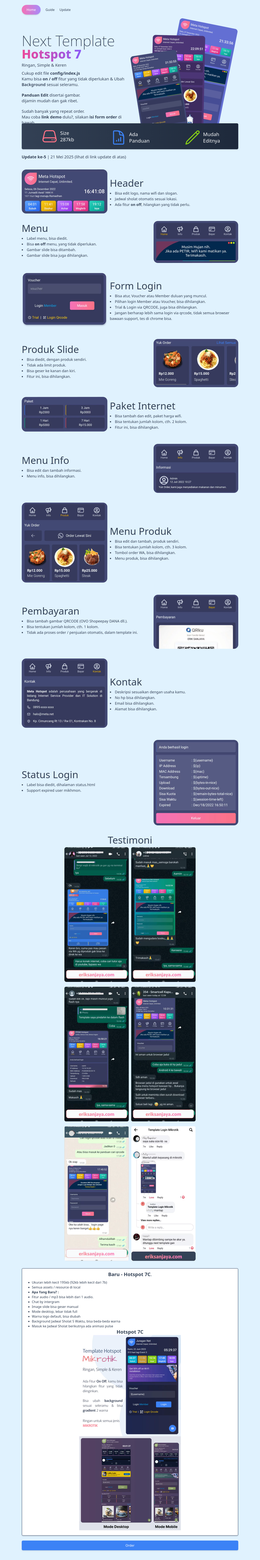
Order (130, 1545)
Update (65, 9)
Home (31, 9)
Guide (50, 9)
